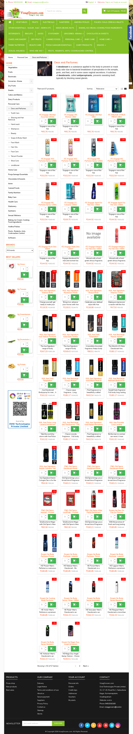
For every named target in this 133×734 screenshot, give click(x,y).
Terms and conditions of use (48, 690)
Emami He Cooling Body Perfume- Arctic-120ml (47, 600)
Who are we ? (36, 51)
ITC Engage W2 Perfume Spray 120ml (70, 160)
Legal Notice (42, 687)
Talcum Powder (17, 156)
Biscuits (29, 33)
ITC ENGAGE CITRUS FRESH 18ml (116, 116)
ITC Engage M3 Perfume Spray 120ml (94, 160)
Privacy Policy (42, 703)
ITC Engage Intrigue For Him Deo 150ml (94, 247)
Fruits (35, 22)
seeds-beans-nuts (65, 28)
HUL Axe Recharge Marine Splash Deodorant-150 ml (117, 336)
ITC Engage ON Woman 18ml (70, 116)
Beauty (13, 133)
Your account (76, 677)
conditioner (15, 165)
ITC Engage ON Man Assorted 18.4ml (47, 116)
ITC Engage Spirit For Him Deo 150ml (93, 203)
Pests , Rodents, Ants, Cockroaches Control (70, 51)
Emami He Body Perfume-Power (47, 555)
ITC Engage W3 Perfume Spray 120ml (47, 160)
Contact (105, 677)
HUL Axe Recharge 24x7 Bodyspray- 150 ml (70, 424)
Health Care (35, 45)
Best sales (10, 690)
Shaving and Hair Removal (16, 119)
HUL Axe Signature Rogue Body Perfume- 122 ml (94, 292)
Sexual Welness (17, 51)
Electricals (48, 22)
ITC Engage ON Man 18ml (93, 116)
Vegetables (21, 22)
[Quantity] (23, 269)
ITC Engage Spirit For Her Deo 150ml (116, 203)
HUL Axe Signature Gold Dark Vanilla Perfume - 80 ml (70, 336)
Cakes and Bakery (17, 39)
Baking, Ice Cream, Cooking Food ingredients (100, 28)
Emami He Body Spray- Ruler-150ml (70, 599)
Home (9, 63)
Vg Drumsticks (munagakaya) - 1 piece (24, 340)
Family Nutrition (16, 45)
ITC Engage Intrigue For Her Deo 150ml (117, 247)
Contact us (41, 707)
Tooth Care (15, 113)
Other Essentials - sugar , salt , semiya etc (30, 28)
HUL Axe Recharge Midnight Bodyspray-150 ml (116, 380)
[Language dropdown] (91, 2)
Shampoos (15, 129)
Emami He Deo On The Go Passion (116, 511)
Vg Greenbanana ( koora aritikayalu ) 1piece (24, 314)
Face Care (14, 152)
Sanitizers (64, 22)
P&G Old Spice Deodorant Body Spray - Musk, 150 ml (70, 468)
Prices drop (10, 683)
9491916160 (18, 2)
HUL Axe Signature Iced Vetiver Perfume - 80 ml (47, 336)
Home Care (104, 39)
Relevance (107, 88)
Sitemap (40, 710)
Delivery (40, 683)
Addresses (72, 693)
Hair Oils (14, 147)
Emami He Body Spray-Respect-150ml (116, 600)
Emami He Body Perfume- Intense (70, 555)
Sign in (108, 2)
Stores (39, 714)
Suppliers (41, 700)
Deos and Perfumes (18, 108)
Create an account (120, 2)
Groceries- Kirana (73, 33)
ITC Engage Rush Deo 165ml (47, 247)
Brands (10, 244)
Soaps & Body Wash (19, 138)
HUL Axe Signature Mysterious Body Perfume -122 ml (70, 292)
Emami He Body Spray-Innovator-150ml (94, 600)
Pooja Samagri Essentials (59, 45)
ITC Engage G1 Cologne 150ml (70, 203)
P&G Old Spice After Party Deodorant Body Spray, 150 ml (93, 512)
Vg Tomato (21, 289)
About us (40, 693)
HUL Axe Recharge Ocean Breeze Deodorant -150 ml (70, 380)
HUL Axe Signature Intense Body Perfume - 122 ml (47, 292)
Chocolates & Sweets (98, 33)
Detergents (14, 33)
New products (11, 687)
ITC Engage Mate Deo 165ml (70, 247)
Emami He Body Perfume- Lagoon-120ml (116, 556)
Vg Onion (21, 264)
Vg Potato (21, 365)
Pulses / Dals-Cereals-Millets (109, 22)
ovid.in (109, 700)
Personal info (73, 683)
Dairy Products (84, 45)
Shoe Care (15, 161)
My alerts (72, 700)
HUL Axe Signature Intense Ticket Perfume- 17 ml (117, 292)
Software (12, 238)
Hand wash (15, 124)
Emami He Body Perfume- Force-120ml (93, 556)
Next (86, 666)
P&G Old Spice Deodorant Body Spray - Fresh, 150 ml (116, 468)
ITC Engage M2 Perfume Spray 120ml (117, 160)
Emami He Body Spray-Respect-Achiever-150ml (47, 644)
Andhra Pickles (81, 22)
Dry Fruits (36, 39)
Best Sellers (13, 257)
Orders (71, 687)
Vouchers (72, 697)
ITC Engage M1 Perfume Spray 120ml (47, 203)
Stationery (53, 33)
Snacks (100, 45)
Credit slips (72, 690)
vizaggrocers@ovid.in (40, 2)
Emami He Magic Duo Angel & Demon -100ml (70, 644)
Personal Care (72, 39)
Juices (40, 33)
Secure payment (43, 697)
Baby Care (90, 39)
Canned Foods (53, 39)
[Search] (66, 11)
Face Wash (15, 142)
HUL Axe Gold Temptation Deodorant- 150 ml (47, 380)
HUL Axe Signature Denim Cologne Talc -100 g (47, 468)
